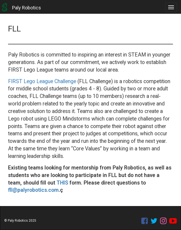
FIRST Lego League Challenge (42, 81)
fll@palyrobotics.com (33, 190)
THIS (62, 183)
